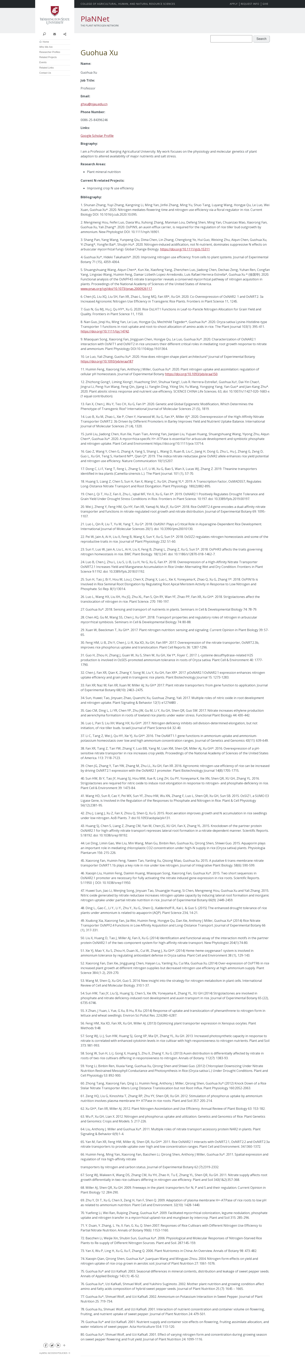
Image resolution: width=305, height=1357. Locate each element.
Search (44, 34)
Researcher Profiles (49, 52)
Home (46, 41)
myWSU (43, 1353)
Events (43, 62)
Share (65, 34)
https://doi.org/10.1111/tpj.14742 (105, 331)
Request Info (250, 4)
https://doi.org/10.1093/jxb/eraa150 (191, 374)
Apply (234, 4)
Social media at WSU (64, 1346)
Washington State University (54, 15)
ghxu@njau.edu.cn (94, 104)
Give (265, 4)
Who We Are (46, 47)
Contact (54, 34)
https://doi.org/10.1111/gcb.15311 (185, 249)
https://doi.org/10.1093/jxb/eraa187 (107, 361)
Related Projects (48, 57)
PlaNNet (95, 19)
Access (52, 1353)
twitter (52, 1346)
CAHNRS (128, 4)
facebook (45, 1346)
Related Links (46, 67)
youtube (58, 1346)
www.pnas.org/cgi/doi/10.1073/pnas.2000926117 (116, 289)
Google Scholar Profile (97, 135)
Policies (62, 1353)
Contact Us (45, 72)
